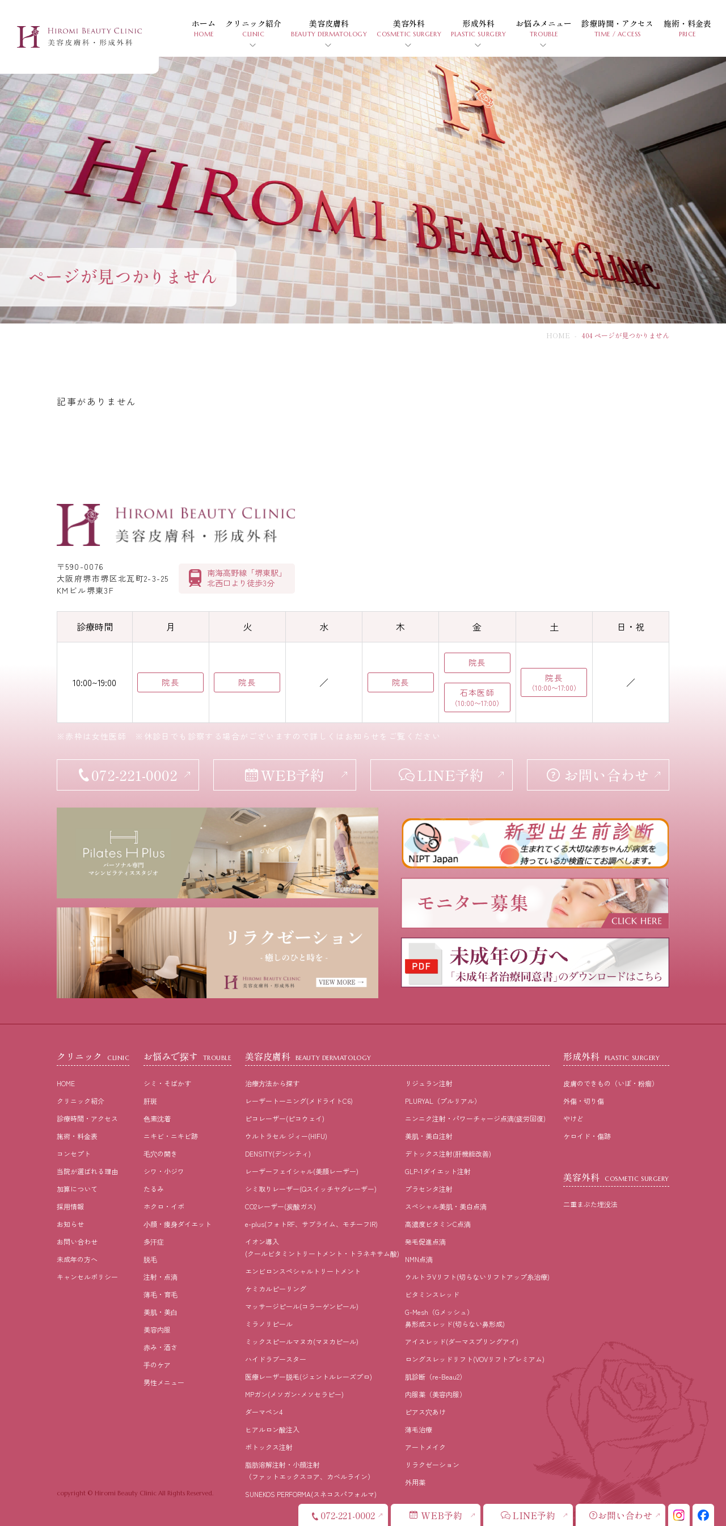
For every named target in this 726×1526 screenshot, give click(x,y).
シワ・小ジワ (163, 1171)
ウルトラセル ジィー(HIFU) (286, 1136)
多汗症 (153, 1241)
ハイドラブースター (275, 1359)
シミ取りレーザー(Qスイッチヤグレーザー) (311, 1188)
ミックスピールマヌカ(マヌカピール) (301, 1341)
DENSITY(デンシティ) (278, 1153)
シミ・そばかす (167, 1083)
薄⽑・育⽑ (160, 1294)
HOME (558, 335)
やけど (573, 1118)
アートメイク (425, 1447)
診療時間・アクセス (87, 1118)
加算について (77, 1188)
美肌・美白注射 (429, 1136)
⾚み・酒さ (160, 1347)
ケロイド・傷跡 (587, 1136)
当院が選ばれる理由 (87, 1171)
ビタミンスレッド (432, 1294)
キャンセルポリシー (87, 1276)
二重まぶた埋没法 (590, 1204)
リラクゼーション (432, 1464)
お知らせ (70, 1224)
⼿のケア (157, 1364)
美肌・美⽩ (160, 1312)
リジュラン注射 (429, 1083)
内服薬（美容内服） (435, 1394)
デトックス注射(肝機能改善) (448, 1153)
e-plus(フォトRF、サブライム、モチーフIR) (311, 1224)
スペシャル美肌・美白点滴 (446, 1206)
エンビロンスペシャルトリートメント (303, 1271)
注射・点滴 (160, 1276)
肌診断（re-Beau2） (435, 1376)
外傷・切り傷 (583, 1100)
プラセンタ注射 (429, 1188)
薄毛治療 (418, 1429)
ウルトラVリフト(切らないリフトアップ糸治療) (477, 1276)
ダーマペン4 (263, 1411)
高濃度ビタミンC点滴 (438, 1224)
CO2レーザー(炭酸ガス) (280, 1206)
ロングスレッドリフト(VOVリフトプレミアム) (474, 1359)
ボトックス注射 (269, 1447)
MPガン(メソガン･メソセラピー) (294, 1394)
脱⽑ (150, 1259)
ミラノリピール (269, 1324)
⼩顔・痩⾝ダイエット (177, 1224)
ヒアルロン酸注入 (272, 1429)
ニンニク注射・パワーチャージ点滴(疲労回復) (475, 1118)
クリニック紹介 (80, 1100)
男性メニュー (163, 1382)
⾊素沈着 (157, 1118)
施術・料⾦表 (77, 1136)
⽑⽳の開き (160, 1153)
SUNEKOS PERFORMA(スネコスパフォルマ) (311, 1494)
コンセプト (74, 1153)
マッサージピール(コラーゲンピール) (301, 1306)
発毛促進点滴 (425, 1241)
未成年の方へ (77, 1259)
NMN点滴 (419, 1259)
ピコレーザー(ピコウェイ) (284, 1118)
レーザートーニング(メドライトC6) (299, 1100)
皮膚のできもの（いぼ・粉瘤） (611, 1083)
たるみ (153, 1188)
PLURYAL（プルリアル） (443, 1100)
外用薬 (415, 1482)
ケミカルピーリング (275, 1288)
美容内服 (157, 1329)
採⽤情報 (70, 1206)
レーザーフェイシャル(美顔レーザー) (301, 1171)
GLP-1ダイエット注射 (438, 1171)
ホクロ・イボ (163, 1206)
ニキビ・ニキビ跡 (170, 1136)
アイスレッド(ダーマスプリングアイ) (461, 1341)
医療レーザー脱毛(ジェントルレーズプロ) (308, 1376)
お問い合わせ (77, 1241)
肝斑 (150, 1100)
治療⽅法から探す (272, 1083)
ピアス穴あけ (425, 1411)
